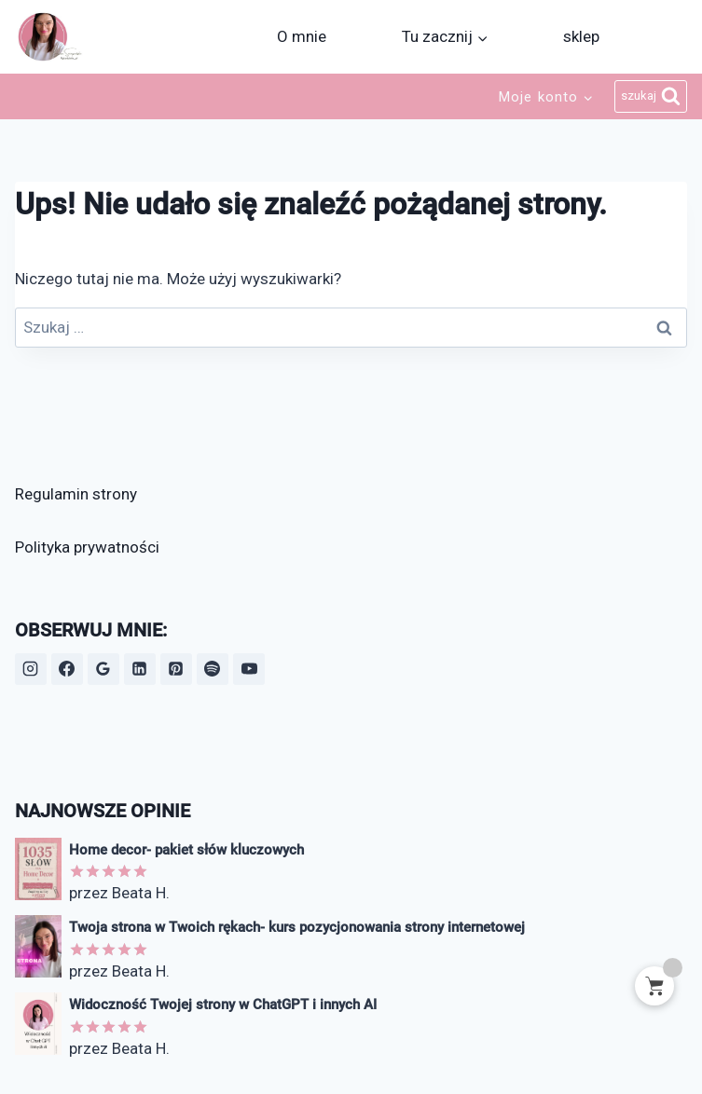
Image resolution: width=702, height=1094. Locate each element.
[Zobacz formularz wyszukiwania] (651, 97)
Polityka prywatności (87, 547)
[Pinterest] (176, 669)
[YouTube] (249, 669)
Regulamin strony (76, 494)
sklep (581, 36)
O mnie (301, 36)
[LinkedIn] (140, 669)
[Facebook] (67, 669)
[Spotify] (212, 669)
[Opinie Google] (103, 669)
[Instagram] (31, 669)
